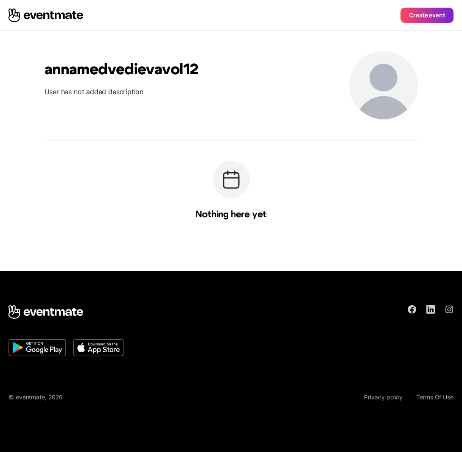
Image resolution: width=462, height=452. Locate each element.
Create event (427, 15)
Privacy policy (383, 397)
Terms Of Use (435, 397)
